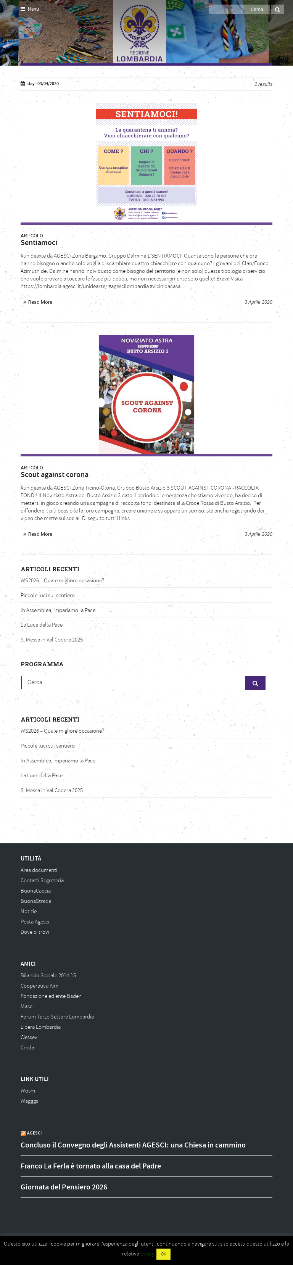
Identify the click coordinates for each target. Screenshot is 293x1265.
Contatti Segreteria (42, 880)
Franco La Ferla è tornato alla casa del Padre (91, 1166)
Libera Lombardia (41, 1027)
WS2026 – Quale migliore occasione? (62, 580)
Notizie (29, 911)
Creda (27, 1047)
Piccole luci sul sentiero (48, 595)
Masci (27, 1006)
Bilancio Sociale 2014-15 (48, 975)
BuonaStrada (36, 901)
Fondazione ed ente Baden (51, 996)
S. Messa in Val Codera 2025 (52, 639)
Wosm (28, 1090)
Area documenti (39, 870)
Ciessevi (30, 1037)
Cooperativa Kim (39, 985)
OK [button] (163, 1254)
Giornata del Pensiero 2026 (64, 1187)
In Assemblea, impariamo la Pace (58, 610)
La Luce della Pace (42, 624)
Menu (30, 9)
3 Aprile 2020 (258, 302)
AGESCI (34, 1133)
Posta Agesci (35, 921)
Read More (40, 302)
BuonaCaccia (36, 890)
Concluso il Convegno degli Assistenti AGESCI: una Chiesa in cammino (133, 1145)
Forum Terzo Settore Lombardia (57, 1016)
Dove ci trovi (35, 932)
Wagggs (29, 1101)
